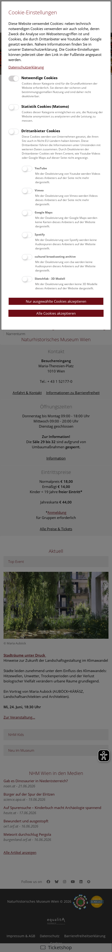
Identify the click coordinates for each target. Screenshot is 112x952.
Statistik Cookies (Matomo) (45, 106)
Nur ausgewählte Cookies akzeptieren (56, 301)
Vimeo (39, 190)
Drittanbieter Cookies (40, 130)
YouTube (41, 168)
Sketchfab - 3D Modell (50, 279)
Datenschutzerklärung (26, 67)
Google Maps (43, 212)
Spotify (40, 234)
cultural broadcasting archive (55, 257)
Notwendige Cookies (39, 77)
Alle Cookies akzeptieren (56, 313)
